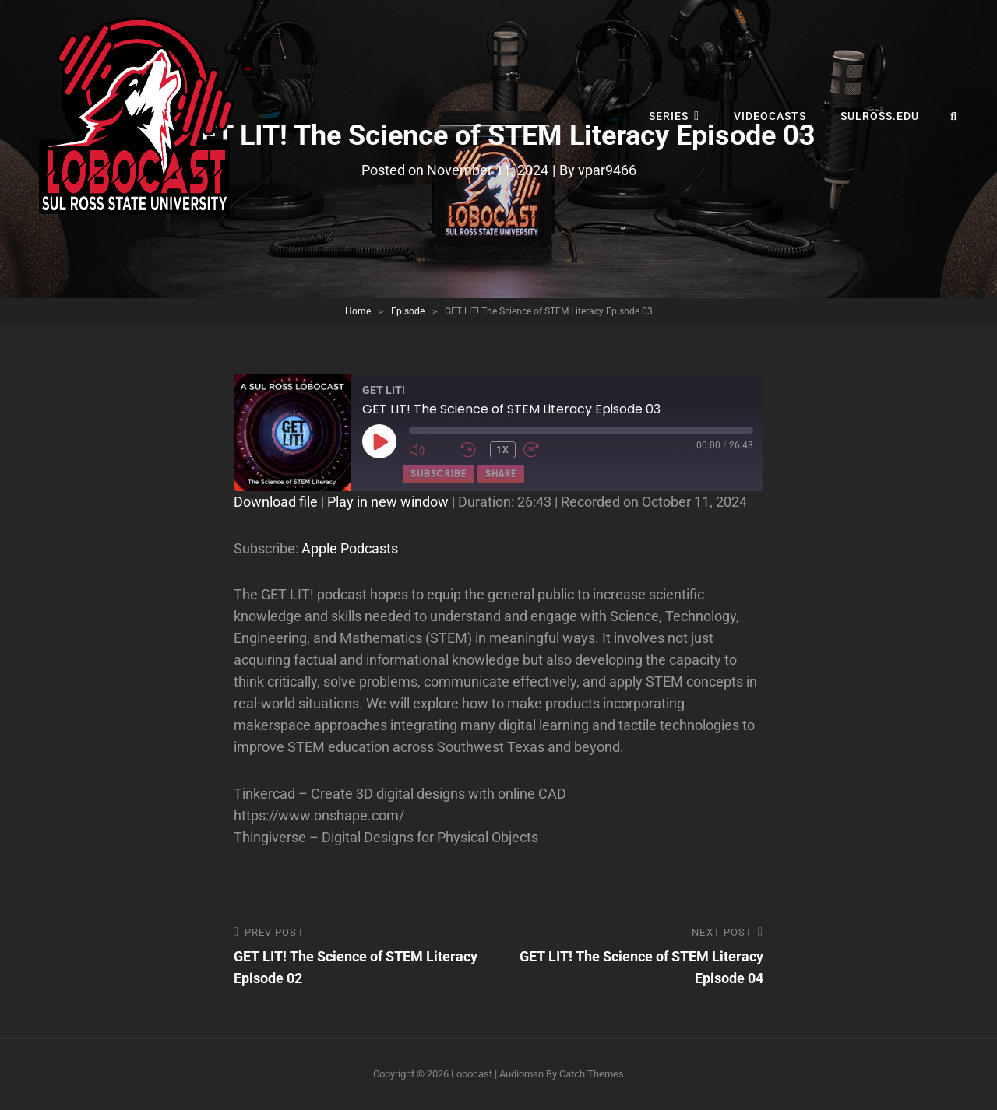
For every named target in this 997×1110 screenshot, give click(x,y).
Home (358, 311)
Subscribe (438, 473)
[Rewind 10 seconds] (471, 449)
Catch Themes (591, 1074)
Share (500, 473)
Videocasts (770, 116)
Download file (276, 502)
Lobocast (471, 1074)
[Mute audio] (431, 449)
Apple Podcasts (349, 548)
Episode (408, 311)
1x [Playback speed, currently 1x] (502, 449)
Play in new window (388, 502)
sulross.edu (879, 116)
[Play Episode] (379, 441)
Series (669, 116)
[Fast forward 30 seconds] (545, 449)
